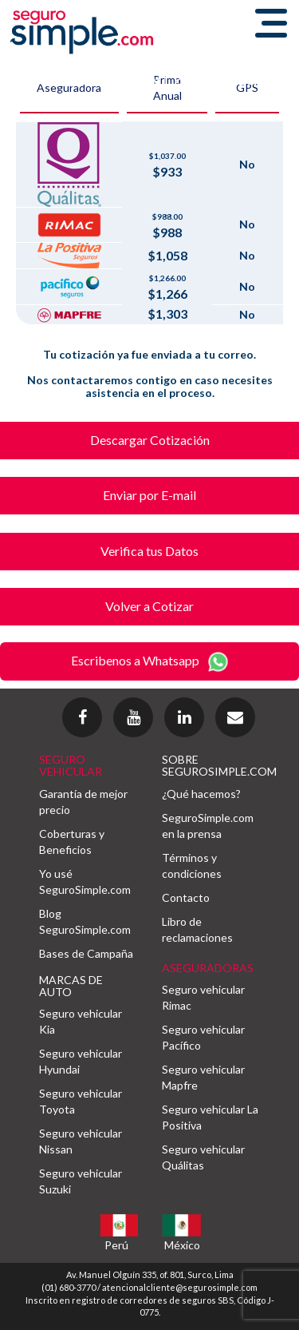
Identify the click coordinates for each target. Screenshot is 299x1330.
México (182, 1245)
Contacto (186, 897)
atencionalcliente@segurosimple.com (180, 1287)
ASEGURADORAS (208, 968)
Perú (116, 1245)
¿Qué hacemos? (201, 793)
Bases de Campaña (86, 953)
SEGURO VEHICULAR (70, 765)
